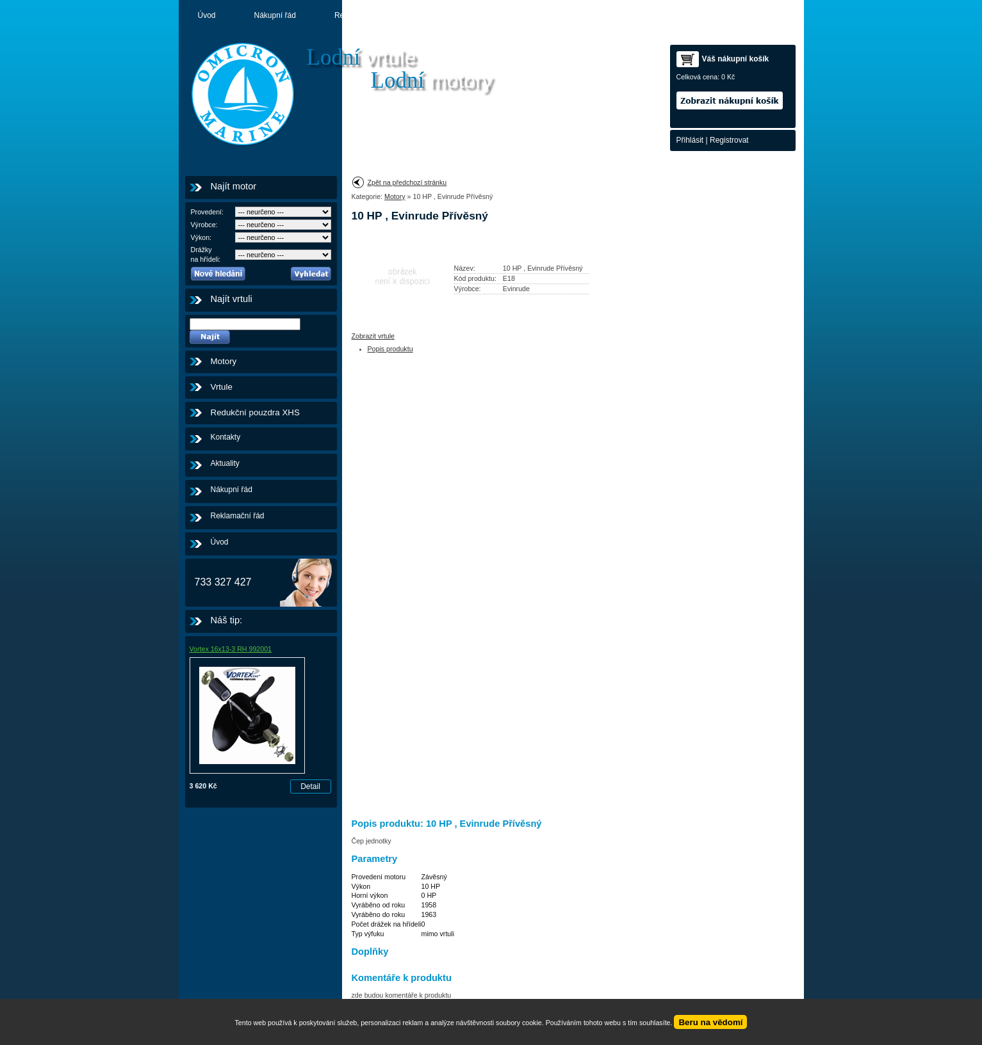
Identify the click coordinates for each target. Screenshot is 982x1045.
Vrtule (222, 387)
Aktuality (441, 15)
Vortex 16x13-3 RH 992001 (231, 649)
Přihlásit (690, 140)
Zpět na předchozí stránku (407, 182)
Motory (506, 15)
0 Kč (728, 77)
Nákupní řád (275, 15)
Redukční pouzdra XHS (255, 412)
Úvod (207, 15)
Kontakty (571, 15)
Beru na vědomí (710, 1022)
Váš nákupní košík (735, 58)
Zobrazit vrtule (373, 336)
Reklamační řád (361, 15)
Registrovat (729, 140)
